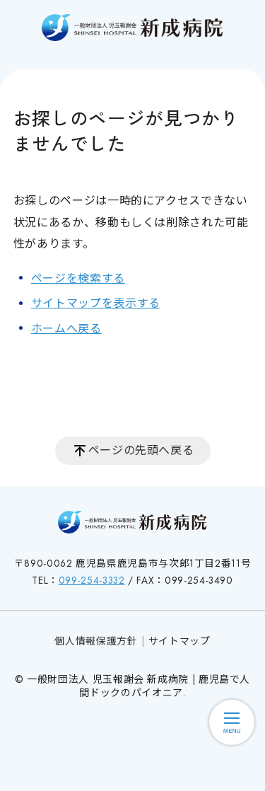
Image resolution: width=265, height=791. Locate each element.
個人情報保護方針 (95, 641)
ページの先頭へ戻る (141, 450)
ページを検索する (78, 278)
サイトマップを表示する (95, 303)
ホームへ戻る (66, 329)
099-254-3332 (92, 580)
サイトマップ (179, 641)
